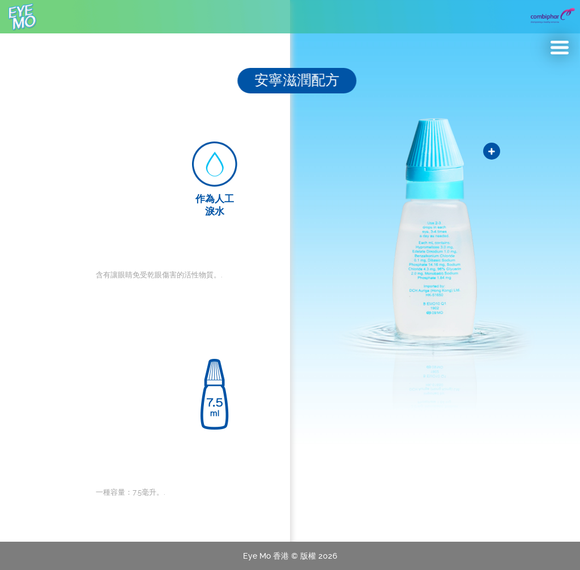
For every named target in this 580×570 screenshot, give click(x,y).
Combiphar (553, 15)
